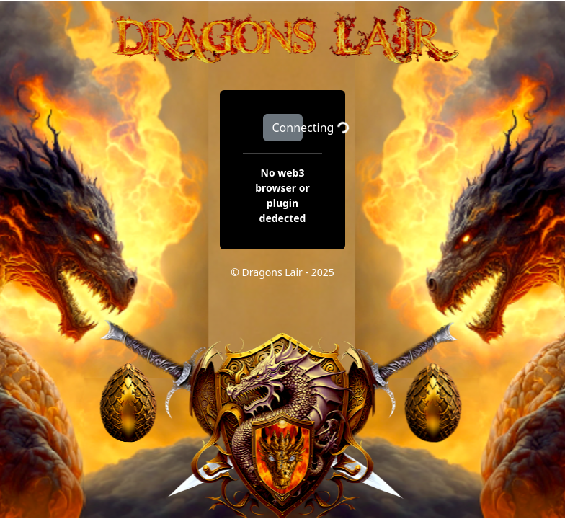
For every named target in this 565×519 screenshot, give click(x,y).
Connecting (287, 128)
